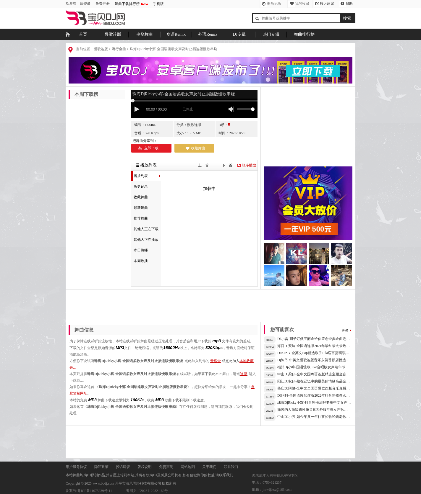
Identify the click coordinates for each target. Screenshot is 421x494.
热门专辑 (271, 34)
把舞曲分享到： (144, 141)
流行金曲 (119, 49)
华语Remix (176, 34)
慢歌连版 (113, 34)
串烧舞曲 (144, 34)
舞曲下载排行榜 (127, 4)
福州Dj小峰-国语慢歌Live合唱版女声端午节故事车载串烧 (322, 367)
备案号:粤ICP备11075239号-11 (89, 491)
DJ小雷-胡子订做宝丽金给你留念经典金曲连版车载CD (319, 339)
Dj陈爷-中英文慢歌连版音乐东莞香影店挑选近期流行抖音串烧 (325, 360)
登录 (86, 3)
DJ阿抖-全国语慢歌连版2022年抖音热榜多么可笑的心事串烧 (324, 395)
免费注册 (102, 3)
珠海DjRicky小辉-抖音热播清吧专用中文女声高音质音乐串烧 (324, 402)
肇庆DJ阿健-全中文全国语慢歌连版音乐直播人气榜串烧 (320, 388)
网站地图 (188, 467)
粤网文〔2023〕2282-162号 (147, 491)
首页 (83, 34)
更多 (345, 330)
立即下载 (151, 148)
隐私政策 (101, 467)
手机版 (158, 4)
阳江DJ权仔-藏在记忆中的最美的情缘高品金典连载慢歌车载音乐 (327, 381)
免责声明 (166, 467)
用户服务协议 (76, 467)
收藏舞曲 (198, 148)
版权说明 (144, 467)
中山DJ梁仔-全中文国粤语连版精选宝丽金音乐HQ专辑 (319, 374)
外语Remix (207, 34)
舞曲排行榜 (304, 34)
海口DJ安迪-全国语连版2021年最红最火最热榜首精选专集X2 (324, 346)
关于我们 (209, 467)
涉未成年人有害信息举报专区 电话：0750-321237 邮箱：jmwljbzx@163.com (275, 482)
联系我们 (231, 467)
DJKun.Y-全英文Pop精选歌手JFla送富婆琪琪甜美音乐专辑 (322, 353)
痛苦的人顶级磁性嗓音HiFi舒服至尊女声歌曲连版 (316, 410)
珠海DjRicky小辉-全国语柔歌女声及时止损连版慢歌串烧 (174, 49)
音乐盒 (215, 361)
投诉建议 (327, 3)
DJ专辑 (239, 34)
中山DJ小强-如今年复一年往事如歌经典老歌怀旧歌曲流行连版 (326, 417)
